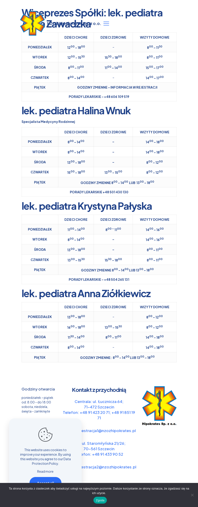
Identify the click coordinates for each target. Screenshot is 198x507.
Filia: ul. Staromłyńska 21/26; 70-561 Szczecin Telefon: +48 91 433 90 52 (99, 449)
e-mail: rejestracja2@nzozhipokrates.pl (99, 466)
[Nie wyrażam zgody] (192, 495)
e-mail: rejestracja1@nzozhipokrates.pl (99, 430)
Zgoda (100, 500)
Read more (45, 471)
